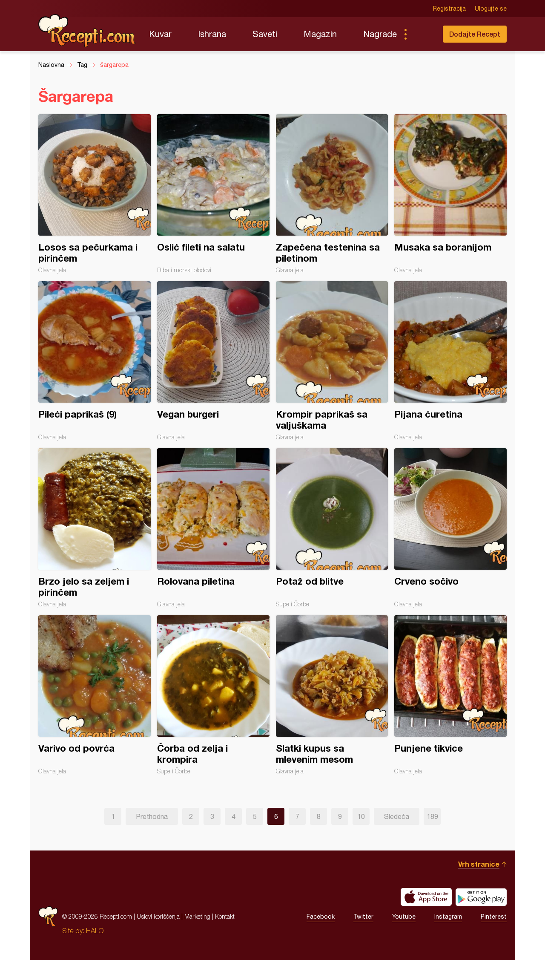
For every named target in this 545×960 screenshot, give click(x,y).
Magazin (320, 34)
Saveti (264, 34)
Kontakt (225, 916)
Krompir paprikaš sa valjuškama (332, 361)
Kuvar (160, 34)
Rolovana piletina (213, 528)
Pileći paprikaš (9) (94, 361)
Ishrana (212, 34)
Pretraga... (422, 34)
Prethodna (152, 816)
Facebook (321, 916)
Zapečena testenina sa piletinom (332, 194)
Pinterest (494, 916)
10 (361, 816)
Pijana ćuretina (450, 361)
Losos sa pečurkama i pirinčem (94, 194)
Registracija (449, 8)
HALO (94, 930)
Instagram (448, 916)
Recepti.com (87, 30)
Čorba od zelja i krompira (213, 695)
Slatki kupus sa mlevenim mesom (332, 695)
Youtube (404, 916)
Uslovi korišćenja (158, 916)
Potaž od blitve (332, 528)
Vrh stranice (478, 864)
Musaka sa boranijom (450, 194)
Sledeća (396, 816)
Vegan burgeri (213, 361)
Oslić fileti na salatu (213, 194)
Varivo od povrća (94, 695)
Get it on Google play (481, 897)
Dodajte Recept (474, 34)
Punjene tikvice (450, 695)
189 (432, 816)
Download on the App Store (426, 897)
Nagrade (380, 34)
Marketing (197, 916)
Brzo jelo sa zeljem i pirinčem (94, 528)
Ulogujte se (491, 8)
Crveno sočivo (450, 528)
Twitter (363, 916)
